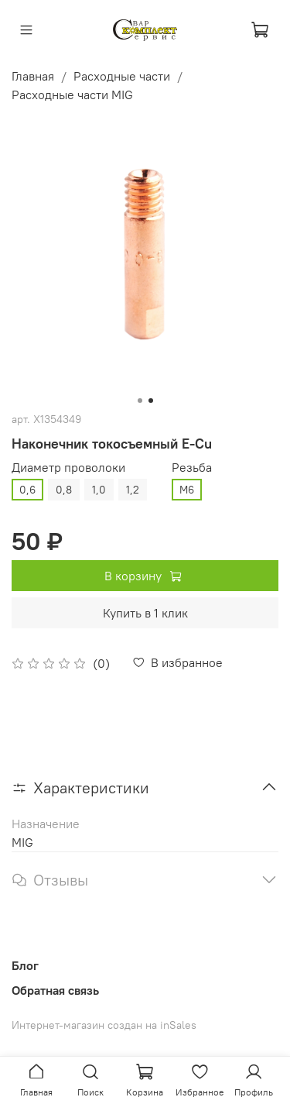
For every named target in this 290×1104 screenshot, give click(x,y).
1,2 (132, 490)
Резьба (192, 467)
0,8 (64, 490)
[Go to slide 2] (150, 400)
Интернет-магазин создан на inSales (104, 1025)
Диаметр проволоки (68, 467)
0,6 (27, 490)
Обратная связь (55, 990)
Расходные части (121, 76)
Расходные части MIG (72, 94)
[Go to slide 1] (140, 400)
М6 (186, 490)
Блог (25, 965)
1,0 (99, 490)
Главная (33, 76)
